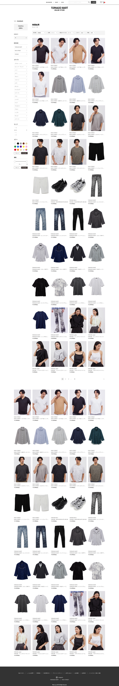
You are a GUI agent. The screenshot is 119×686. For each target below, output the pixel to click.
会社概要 (77, 673)
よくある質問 (30, 673)
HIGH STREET (18, 50)
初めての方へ (21, 673)
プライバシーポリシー (57, 673)
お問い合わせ (68, 673)
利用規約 (38, 673)
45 (74, 379)
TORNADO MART (18, 47)
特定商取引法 (46, 673)
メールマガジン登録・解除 (95, 673)
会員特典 (84, 673)
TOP (15, 21)
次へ (104, 379)
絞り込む (24, 153)
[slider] (15, 161)
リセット (17, 153)
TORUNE (17, 54)
